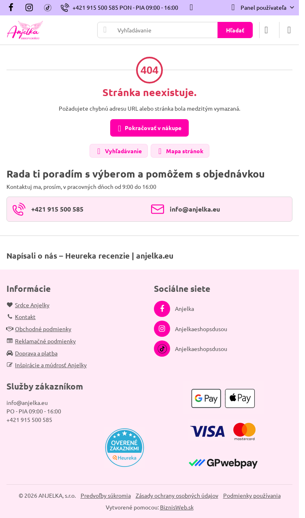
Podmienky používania (252, 495)
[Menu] (289, 30)
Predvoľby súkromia (106, 495)
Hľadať (235, 30)
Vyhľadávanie (118, 151)
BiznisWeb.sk (177, 507)
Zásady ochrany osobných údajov (177, 495)
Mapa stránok (179, 151)
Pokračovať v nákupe (148, 128)
